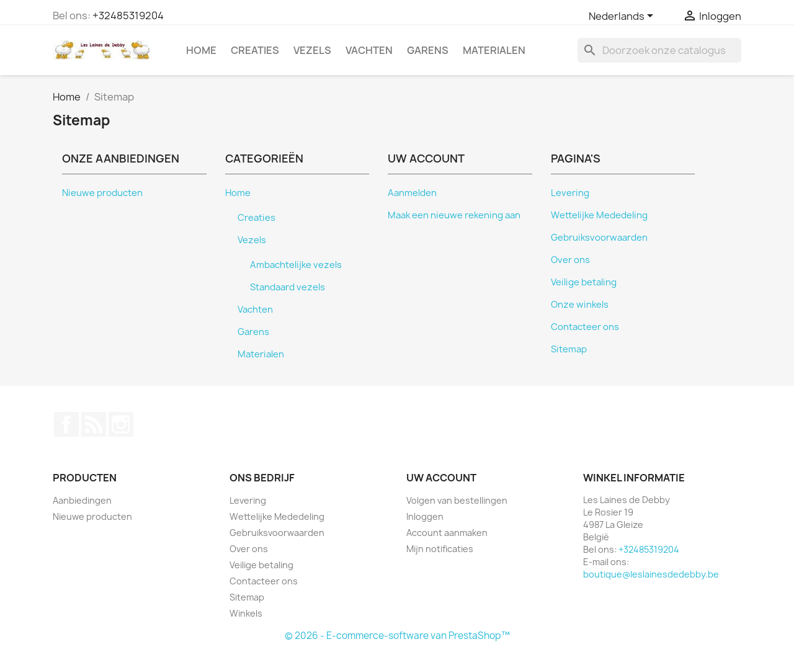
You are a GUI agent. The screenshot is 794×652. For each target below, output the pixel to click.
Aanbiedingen (82, 500)
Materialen (494, 50)
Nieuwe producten (102, 193)
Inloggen (425, 516)
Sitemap (569, 349)
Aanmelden (412, 193)
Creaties (255, 50)
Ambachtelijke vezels (296, 265)
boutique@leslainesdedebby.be (651, 574)
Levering (570, 193)
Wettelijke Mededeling (599, 215)
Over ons (570, 260)
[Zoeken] (659, 50)
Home (201, 50)
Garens (427, 50)
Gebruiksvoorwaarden (599, 237)
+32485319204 (128, 15)
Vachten (369, 50)
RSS (93, 424)
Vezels (312, 50)
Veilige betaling (584, 282)
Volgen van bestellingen (456, 500)
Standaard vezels (287, 287)
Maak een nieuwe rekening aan (454, 215)
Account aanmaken (447, 532)
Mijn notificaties (439, 549)
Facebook (66, 424)
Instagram (121, 424)
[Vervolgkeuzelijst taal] (623, 16)
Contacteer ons (585, 327)
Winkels (246, 613)
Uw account (441, 478)
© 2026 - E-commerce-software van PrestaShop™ (397, 635)
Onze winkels (580, 304)
